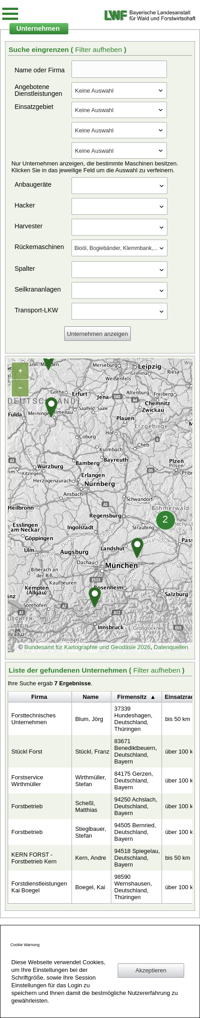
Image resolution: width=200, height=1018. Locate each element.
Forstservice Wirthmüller (27, 780)
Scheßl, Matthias (86, 806)
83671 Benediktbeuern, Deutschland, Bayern (135, 751)
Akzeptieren (150, 970)
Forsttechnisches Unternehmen (33, 719)
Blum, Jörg (89, 719)
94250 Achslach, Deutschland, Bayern (135, 806)
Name (91, 696)
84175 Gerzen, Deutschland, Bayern (133, 780)
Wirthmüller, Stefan (90, 780)
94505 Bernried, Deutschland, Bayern (135, 832)
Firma (39, 696)
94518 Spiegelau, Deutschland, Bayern (137, 858)
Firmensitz (132, 696)
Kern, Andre (90, 857)
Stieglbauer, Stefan (90, 832)
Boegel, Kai (90, 887)
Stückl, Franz (92, 751)
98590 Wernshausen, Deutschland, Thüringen (133, 886)
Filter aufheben (99, 49)
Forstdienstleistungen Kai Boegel (39, 887)
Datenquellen (171, 647)
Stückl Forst (26, 751)
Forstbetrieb (27, 806)
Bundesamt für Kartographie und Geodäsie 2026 (87, 647)
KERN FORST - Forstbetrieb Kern (34, 858)
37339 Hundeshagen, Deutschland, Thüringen (133, 718)
